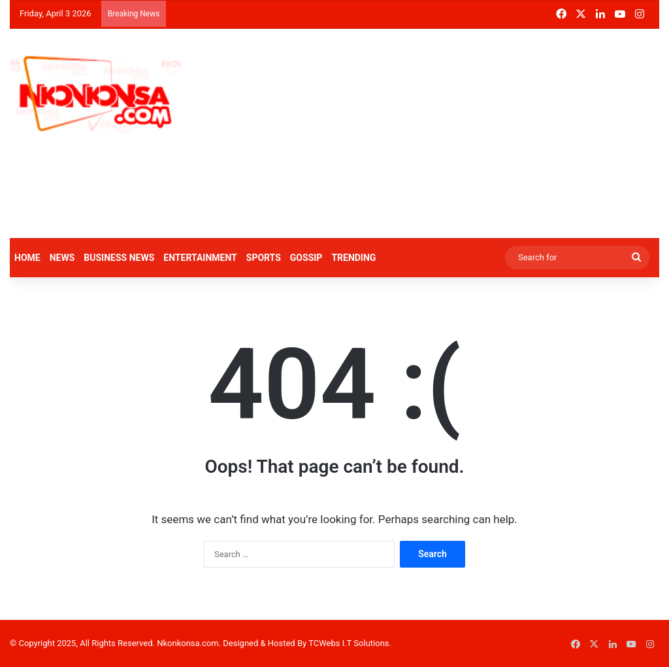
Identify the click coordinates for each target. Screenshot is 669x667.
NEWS (62, 257)
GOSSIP (306, 257)
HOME (27, 257)
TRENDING (353, 257)
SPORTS (263, 257)
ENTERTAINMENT (200, 257)
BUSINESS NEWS (119, 257)
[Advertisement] (446, 133)
